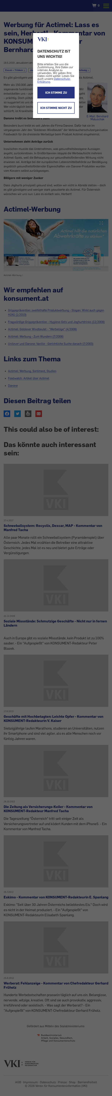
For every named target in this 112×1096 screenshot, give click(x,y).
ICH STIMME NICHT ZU (56, 108)
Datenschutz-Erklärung (54, 80)
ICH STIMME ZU (56, 92)
